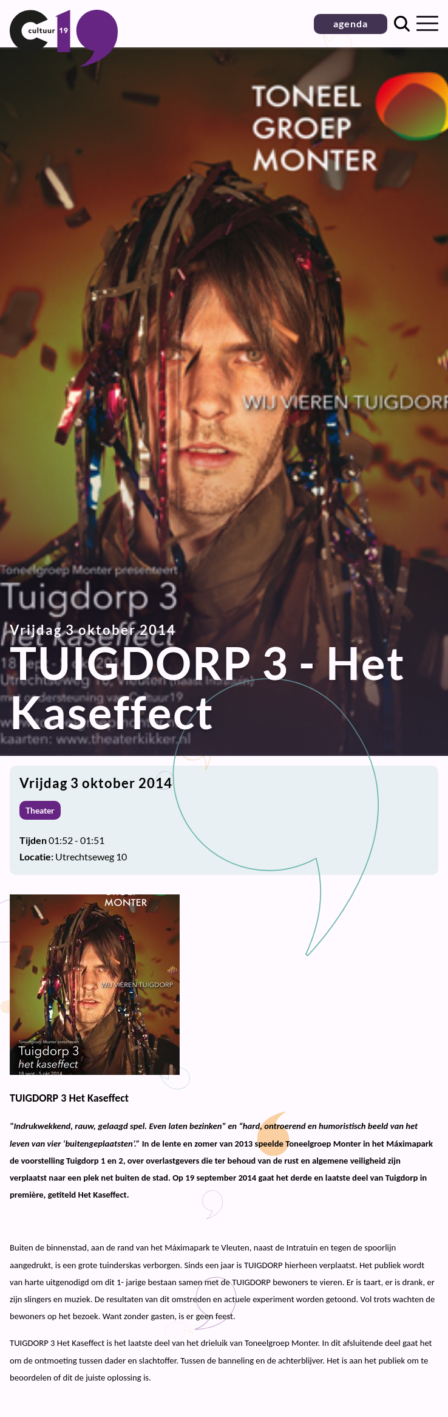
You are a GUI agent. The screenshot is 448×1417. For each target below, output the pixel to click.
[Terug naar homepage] (64, 63)
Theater (40, 810)
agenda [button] (350, 23)
